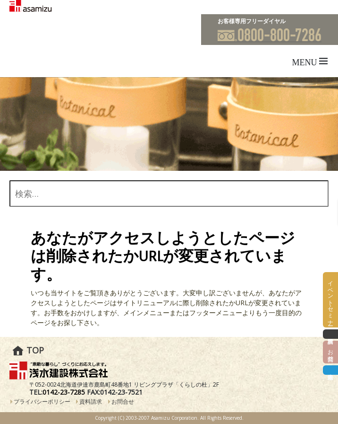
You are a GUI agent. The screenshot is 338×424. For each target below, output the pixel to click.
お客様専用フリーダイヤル (252, 21)
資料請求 (90, 402)
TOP (35, 350)
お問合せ (122, 402)
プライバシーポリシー (42, 402)
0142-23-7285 (63, 392)
